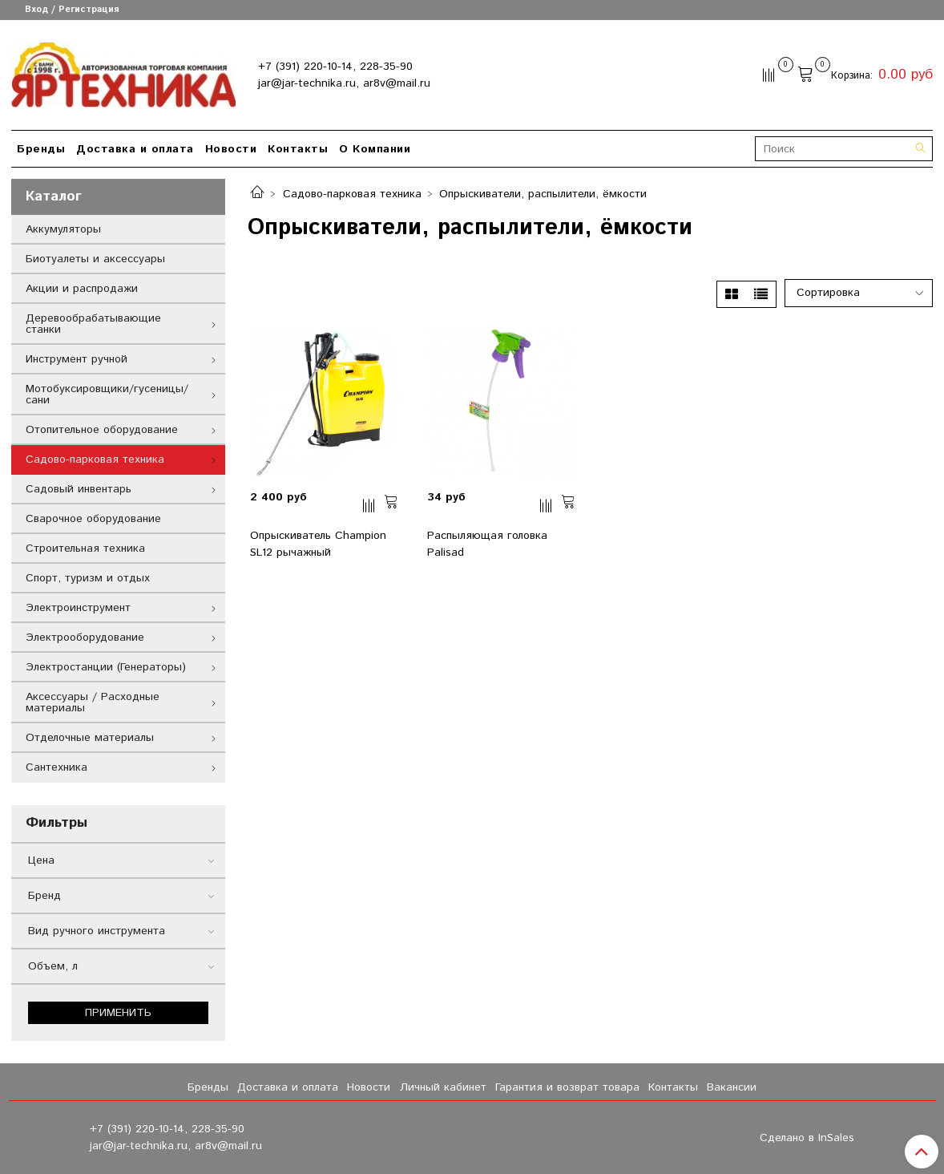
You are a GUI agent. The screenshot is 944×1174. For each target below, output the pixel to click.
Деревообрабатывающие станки (93, 324)
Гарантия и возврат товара (567, 1087)
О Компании (374, 149)
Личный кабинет (443, 1087)
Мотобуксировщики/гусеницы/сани (107, 394)
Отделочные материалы (90, 738)
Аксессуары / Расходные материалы (92, 702)
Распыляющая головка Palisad (487, 544)
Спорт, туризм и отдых (88, 578)
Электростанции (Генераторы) (106, 667)
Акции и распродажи (82, 289)
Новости (231, 149)
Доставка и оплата (135, 149)
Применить (118, 1013)
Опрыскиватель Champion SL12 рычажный (318, 544)
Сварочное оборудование (93, 519)
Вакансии (731, 1087)
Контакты (298, 149)
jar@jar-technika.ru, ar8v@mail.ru (344, 83)
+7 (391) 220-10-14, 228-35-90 (335, 67)
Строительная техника (85, 548)
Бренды (41, 149)
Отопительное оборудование (102, 430)
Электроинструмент (78, 608)
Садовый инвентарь (78, 489)
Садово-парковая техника (352, 194)
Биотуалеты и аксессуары (95, 259)
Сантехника (56, 767)
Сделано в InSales (807, 1138)
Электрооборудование (85, 638)
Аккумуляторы (63, 229)
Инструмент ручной (76, 359)
